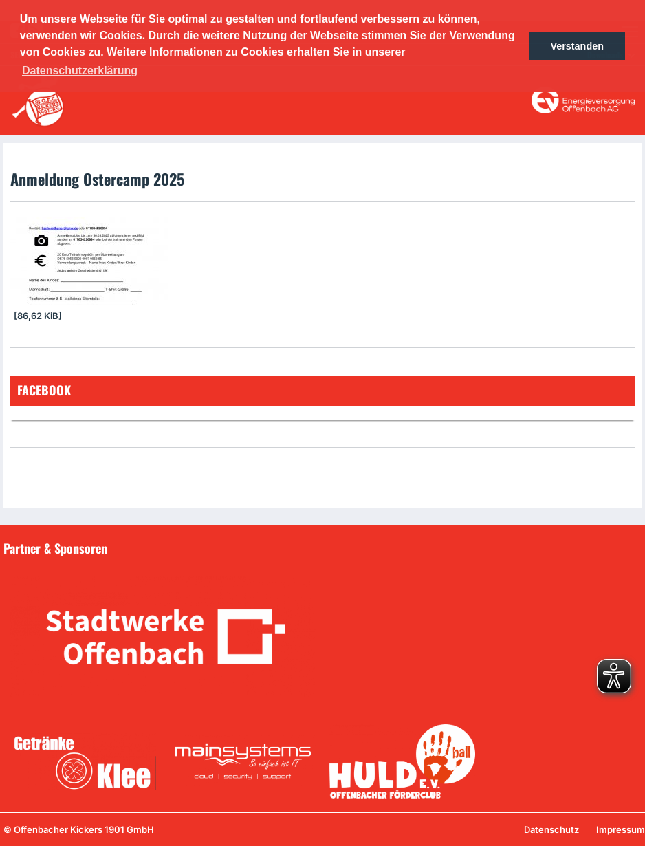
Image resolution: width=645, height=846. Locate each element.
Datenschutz (551, 829)
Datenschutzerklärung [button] (80, 70)
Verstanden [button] (577, 46)
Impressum (620, 829)
